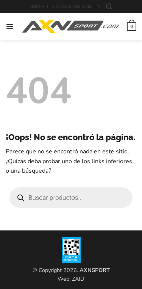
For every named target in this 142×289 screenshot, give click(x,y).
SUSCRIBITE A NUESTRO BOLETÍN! (65, 6)
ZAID (78, 279)
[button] (109, 6)
